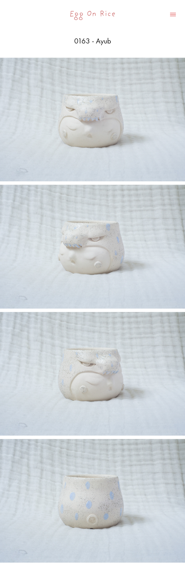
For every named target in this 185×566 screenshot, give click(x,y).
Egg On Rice (92, 14)
